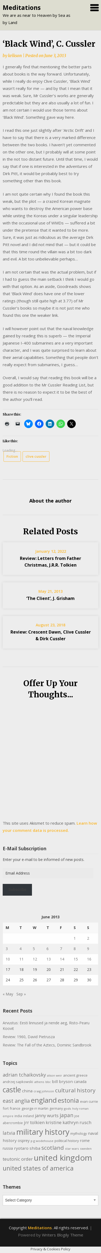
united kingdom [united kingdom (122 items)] (63, 1157)
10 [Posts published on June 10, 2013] (8, 959)
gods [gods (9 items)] (67, 1108)
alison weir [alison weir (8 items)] (54, 1075)
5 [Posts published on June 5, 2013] (34, 948)
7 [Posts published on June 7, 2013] (61, 948)
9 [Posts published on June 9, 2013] (88, 948)
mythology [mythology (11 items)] (78, 1133)
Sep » (21, 994)
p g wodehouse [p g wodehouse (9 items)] (42, 1141)
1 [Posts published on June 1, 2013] (75, 938)
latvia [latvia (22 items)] (9, 1133)
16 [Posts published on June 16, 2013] (89, 959)
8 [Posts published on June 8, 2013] (75, 948)
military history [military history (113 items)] (42, 1131)
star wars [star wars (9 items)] (72, 1149)
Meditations (22, 7)
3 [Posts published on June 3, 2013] (7, 948)
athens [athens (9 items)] (39, 1082)
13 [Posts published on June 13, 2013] (48, 959)
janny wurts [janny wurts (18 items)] (47, 1115)
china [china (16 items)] (27, 1090)
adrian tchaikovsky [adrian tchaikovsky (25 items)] (24, 1075)
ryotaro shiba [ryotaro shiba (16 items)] (27, 1148)
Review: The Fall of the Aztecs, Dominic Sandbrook (47, 1045)
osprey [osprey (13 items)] (24, 1140)
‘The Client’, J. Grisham (50, 598)
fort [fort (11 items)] (6, 1108)
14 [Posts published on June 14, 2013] (62, 959)
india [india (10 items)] (18, 1116)
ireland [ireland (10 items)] (28, 1116)
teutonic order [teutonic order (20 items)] (18, 1159)
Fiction (12, 456)
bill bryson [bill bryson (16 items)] (62, 1081)
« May (8, 994)
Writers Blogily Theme (62, 1235)
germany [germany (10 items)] (56, 1108)
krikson (15, 55)
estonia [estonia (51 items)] (68, 1100)
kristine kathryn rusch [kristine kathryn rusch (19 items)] (68, 1122)
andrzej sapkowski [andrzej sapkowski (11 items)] (18, 1081)
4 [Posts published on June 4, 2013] (20, 948)
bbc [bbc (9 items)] (48, 1082)
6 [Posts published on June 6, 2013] (47, 948)
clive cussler (36, 456)
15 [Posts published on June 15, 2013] (76, 959)
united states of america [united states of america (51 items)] (38, 1168)
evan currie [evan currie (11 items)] (89, 1101)
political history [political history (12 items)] (67, 1140)
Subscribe (17, 889)
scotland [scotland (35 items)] (52, 1147)
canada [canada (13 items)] (80, 1081)
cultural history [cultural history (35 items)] (75, 1090)
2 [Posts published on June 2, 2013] (88, 938)
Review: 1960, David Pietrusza (29, 1036)
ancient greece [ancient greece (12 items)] (75, 1075)
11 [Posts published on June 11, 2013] (21, 959)
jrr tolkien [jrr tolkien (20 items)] (34, 1122)
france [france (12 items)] (15, 1108)
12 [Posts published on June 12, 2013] (35, 959)
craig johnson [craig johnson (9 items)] (44, 1091)
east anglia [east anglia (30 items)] (16, 1100)
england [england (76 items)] (44, 1100)
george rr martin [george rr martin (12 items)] (34, 1108)
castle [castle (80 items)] (12, 1089)
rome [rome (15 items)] (85, 1140)
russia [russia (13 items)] (8, 1148)
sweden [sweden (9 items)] (86, 1149)
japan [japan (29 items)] (66, 1115)
